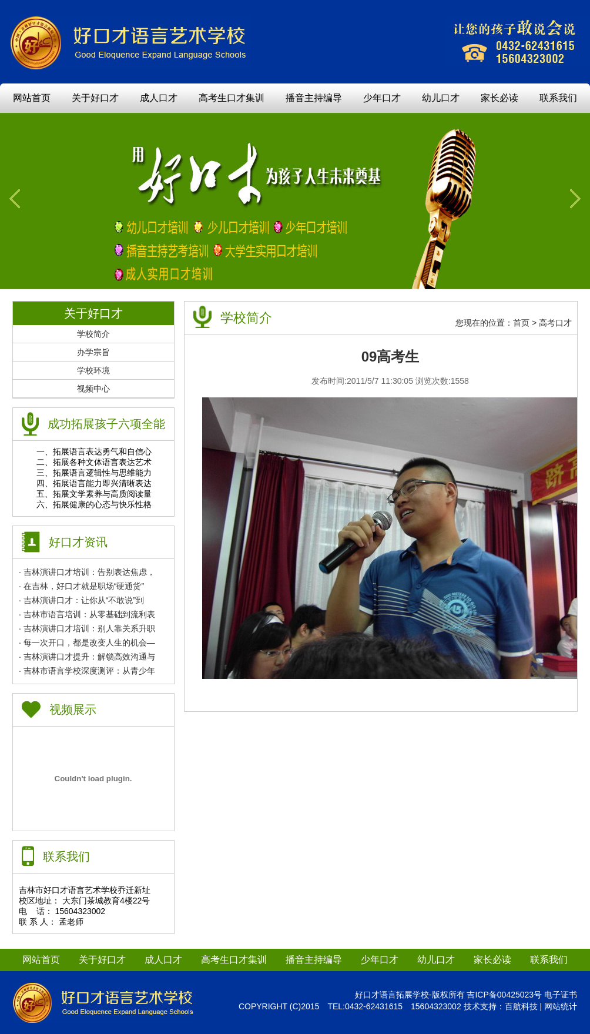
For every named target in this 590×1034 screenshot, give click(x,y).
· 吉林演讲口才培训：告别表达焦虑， (87, 572)
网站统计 (560, 1006)
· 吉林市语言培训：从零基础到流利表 (87, 614)
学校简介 (93, 334)
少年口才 (382, 98)
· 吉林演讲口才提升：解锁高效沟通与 (87, 656)
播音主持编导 (314, 98)
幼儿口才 (441, 98)
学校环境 (93, 370)
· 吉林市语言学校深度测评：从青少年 (87, 670)
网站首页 (32, 98)
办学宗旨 (93, 352)
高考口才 (555, 322)
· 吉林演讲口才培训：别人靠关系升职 (87, 628)
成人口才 (158, 98)
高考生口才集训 (231, 98)
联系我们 (558, 98)
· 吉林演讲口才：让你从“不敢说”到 (81, 600)
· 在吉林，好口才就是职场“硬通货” (81, 586)
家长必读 (499, 98)
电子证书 (560, 994)
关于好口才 (95, 98)
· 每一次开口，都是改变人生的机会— (87, 642)
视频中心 (93, 388)
